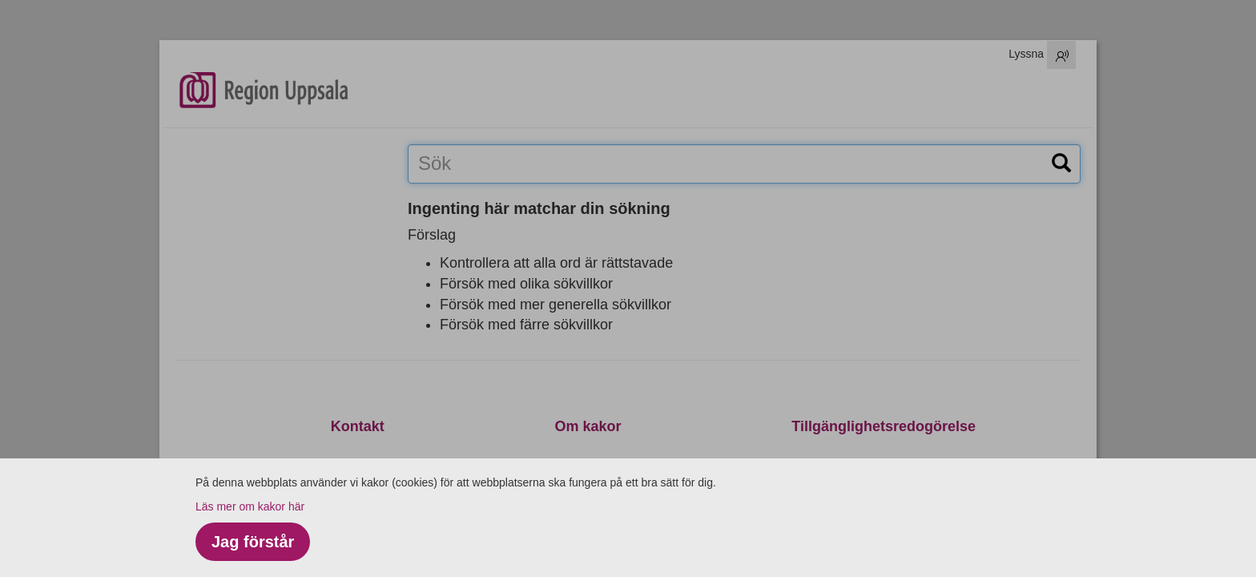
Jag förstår (252, 542)
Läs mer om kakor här (249, 506)
